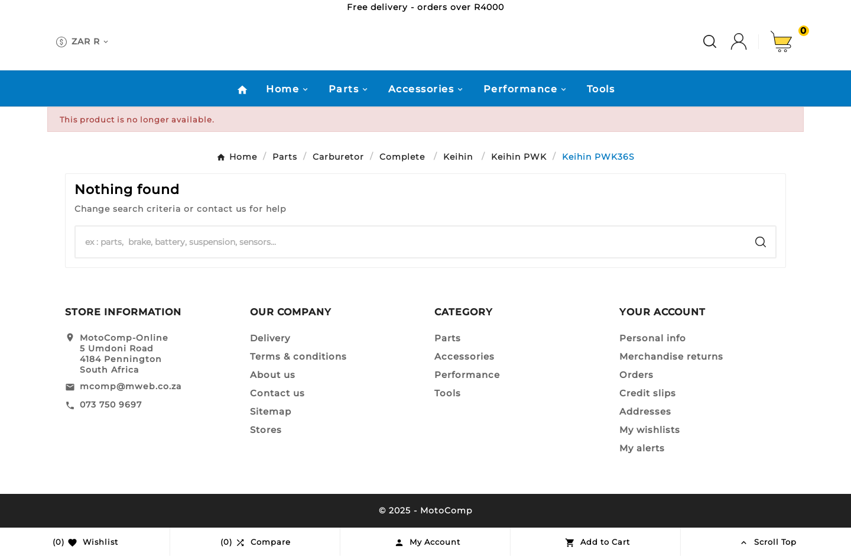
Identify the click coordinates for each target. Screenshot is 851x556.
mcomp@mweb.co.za (130, 386)
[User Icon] (750, 41)
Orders (636, 374)
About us (272, 374)
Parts (447, 338)
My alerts (642, 448)
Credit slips (647, 393)
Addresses (645, 411)
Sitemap (270, 411)
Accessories (464, 356)
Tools (447, 393)
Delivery (270, 338)
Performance (467, 374)
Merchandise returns (671, 356)
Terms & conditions (298, 356)
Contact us (277, 393)
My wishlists (649, 429)
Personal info (652, 338)
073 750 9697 (111, 404)
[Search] (411, 242)
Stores (266, 429)
